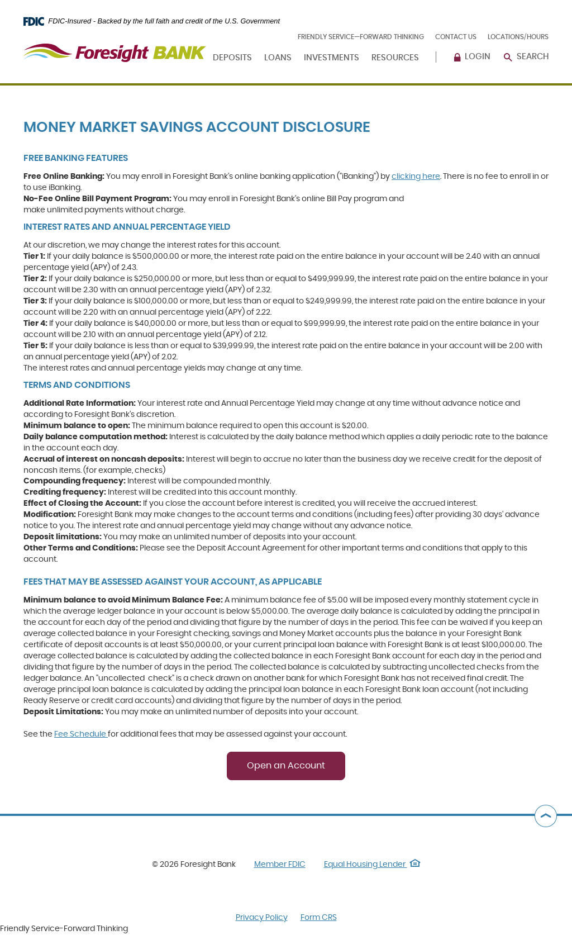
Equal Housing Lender (372, 864)
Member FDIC (280, 864)
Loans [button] (278, 58)
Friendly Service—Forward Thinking (361, 37)
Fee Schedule (81, 734)
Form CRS (319, 918)
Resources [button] (395, 58)
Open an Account (286, 765)
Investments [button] (331, 58)
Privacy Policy (262, 918)
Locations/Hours (518, 37)
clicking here (416, 177)
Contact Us (455, 37)
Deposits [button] (232, 58)
